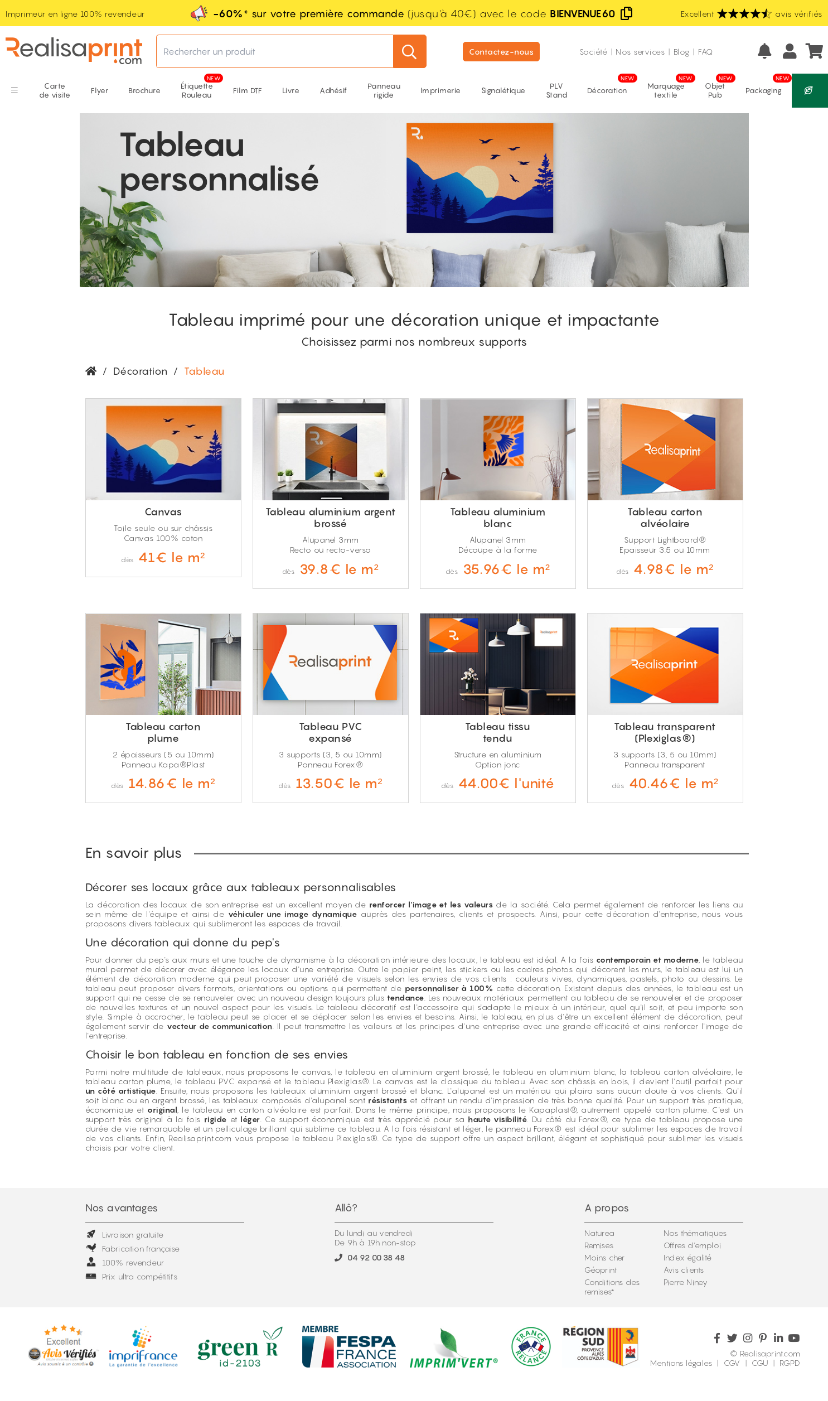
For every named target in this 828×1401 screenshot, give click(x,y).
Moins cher (604, 1257)
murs (199, 959)
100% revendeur (124, 1262)
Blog (682, 51)
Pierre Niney (686, 1282)
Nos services (640, 51)
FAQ (705, 51)
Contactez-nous (501, 51)
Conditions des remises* (612, 1286)
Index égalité (688, 1257)
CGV (732, 1363)
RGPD (789, 1363)
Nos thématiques (695, 1233)
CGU (760, 1363)
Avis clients (684, 1269)
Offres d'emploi (692, 1245)
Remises (598, 1245)
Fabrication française (132, 1248)
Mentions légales (681, 1363)
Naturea (599, 1233)
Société (593, 51)
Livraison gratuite (124, 1234)
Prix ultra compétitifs (131, 1276)
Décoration (140, 371)
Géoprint (600, 1269)
